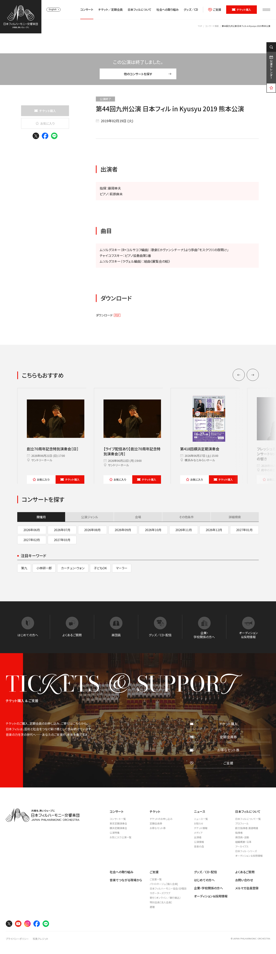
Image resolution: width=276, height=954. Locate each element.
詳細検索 (235, 517)
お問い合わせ (244, 880)
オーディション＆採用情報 (249, 855)
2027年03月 (62, 539)
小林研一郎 (44, 568)
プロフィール (242, 823)
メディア (198, 832)
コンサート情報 (212, 25)
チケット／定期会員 (110, 9)
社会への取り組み (167, 9)
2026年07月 (62, 529)
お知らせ (198, 823)
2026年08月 (92, 529)
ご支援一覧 (156, 879)
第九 (24, 568)
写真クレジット (40, 939)
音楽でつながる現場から (126, 880)
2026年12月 (214, 529)
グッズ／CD (191, 9)
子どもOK (100, 568)
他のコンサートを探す (147, 74)
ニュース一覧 (201, 819)
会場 (138, 517)
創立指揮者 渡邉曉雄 (246, 828)
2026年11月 (183, 529)
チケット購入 (241, 10)
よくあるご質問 (245, 872)
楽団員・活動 (242, 837)
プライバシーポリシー (17, 939)
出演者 (197, 837)
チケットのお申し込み (161, 819)
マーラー (121, 568)
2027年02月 (31, 539)
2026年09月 (123, 529)
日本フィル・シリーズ (246, 851)
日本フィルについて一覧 (248, 819)
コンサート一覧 (118, 819)
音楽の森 (199, 846)
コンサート (86, 9)
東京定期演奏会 (118, 823)
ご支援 (214, 9)
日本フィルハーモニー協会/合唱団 (168, 888)
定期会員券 (156, 823)
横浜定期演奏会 (118, 828)
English (53, 9)
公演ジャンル (89, 517)
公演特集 (115, 832)
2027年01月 (244, 529)
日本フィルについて (139, 9)
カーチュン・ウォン (73, 568)
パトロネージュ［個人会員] (164, 884)
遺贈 (152, 907)
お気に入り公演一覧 (120, 837)
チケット (70, 479)
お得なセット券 (158, 828)
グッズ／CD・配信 (205, 872)
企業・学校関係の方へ (208, 888)
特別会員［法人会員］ (161, 902)
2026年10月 (153, 529)
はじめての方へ (204, 880)
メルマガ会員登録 (247, 888)
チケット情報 (200, 828)
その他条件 (186, 517)
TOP (200, 25)
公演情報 (199, 842)
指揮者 (239, 832)
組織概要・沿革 (243, 842)
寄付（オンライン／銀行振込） (165, 898)
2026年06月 (31, 529)
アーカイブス (242, 846)
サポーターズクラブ (160, 893)
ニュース (199, 811)
